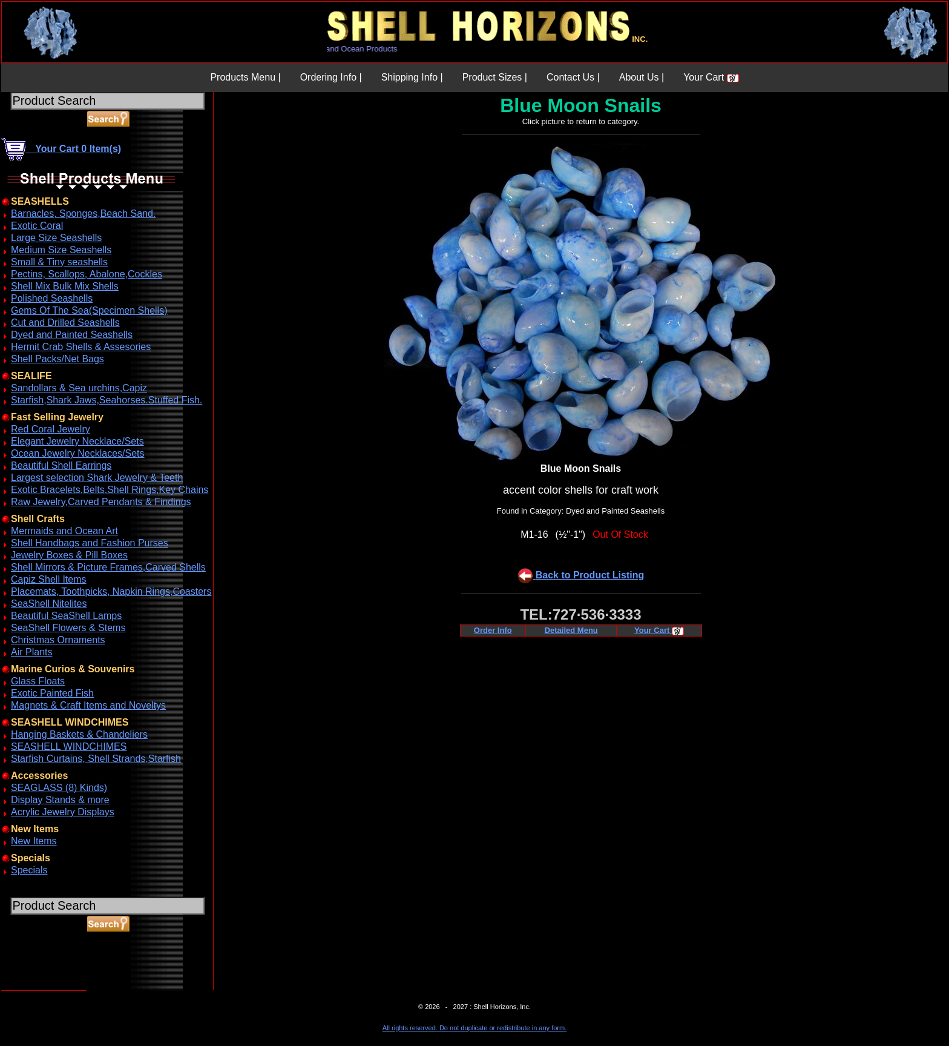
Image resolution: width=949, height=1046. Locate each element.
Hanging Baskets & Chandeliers (79, 734)
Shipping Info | (412, 77)
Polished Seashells (52, 298)
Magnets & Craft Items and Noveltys (88, 705)
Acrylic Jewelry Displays (62, 812)
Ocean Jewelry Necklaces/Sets (78, 453)
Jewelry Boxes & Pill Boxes (69, 555)
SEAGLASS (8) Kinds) (59, 788)
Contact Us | (573, 77)
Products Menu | (245, 77)
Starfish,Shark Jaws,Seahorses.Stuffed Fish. (106, 400)
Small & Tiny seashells (59, 262)
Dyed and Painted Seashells (72, 334)
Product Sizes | (494, 77)
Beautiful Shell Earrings (61, 465)
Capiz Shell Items (49, 579)
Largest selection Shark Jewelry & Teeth (97, 477)
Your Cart (710, 77)
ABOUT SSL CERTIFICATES (32, 988)
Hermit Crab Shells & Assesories (81, 347)
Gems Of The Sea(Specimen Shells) (89, 310)
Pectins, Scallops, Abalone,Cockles (86, 274)
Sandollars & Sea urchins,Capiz (79, 388)
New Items (34, 841)
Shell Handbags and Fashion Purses (89, 543)
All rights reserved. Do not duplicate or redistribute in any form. (474, 1027)
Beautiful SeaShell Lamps (66, 616)
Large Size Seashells (56, 238)
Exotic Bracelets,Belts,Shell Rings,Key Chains (109, 490)
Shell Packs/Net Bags (57, 359)
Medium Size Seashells (61, 250)
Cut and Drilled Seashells (65, 322)
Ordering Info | (331, 77)
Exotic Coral (37, 225)
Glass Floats (38, 681)
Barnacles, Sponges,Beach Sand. (83, 213)
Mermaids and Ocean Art (64, 531)
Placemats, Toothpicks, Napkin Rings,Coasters (111, 591)
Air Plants (31, 652)
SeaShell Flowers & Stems (68, 628)
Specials (29, 870)
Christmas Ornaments (58, 640)
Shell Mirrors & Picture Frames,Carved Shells (108, 567)
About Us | (641, 77)
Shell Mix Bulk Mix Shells (65, 286)
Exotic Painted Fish (52, 693)
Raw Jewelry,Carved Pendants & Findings (101, 502)
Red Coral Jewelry (50, 429)
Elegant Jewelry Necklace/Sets (77, 441)
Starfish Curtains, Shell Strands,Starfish (96, 758)
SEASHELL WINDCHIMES (68, 746)
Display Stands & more (60, 800)
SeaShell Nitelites (49, 603)
